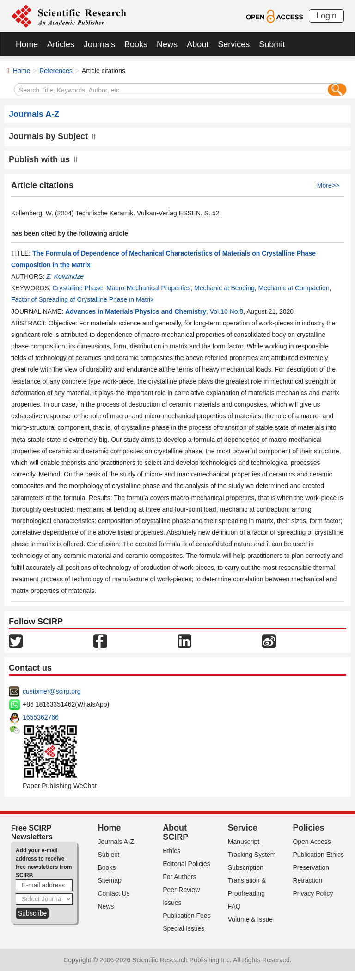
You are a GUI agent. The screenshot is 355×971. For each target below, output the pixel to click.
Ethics (171, 851)
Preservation (311, 867)
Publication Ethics (318, 854)
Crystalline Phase (77, 288)
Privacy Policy (313, 893)
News (167, 44)
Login (326, 15)
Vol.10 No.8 (226, 311)
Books (135, 44)
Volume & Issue (250, 919)
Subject (109, 854)
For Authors (179, 876)
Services (234, 44)
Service (242, 827)
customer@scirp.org (51, 691)
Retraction (307, 880)
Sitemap (110, 880)
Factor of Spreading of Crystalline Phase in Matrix (82, 299)
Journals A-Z (116, 841)
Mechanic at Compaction (294, 288)
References (56, 70)
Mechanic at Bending (224, 288)
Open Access (312, 841)
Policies (308, 827)
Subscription (245, 867)
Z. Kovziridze (65, 276)
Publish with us (43, 159)
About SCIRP (175, 832)
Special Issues (183, 928)
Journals (99, 44)
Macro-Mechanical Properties (148, 288)
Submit (272, 44)
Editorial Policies (186, 863)
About (197, 44)
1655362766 (41, 717)
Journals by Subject (52, 136)
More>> (328, 185)
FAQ (234, 906)
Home (27, 44)
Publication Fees (187, 915)
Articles (60, 44)
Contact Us (114, 893)
